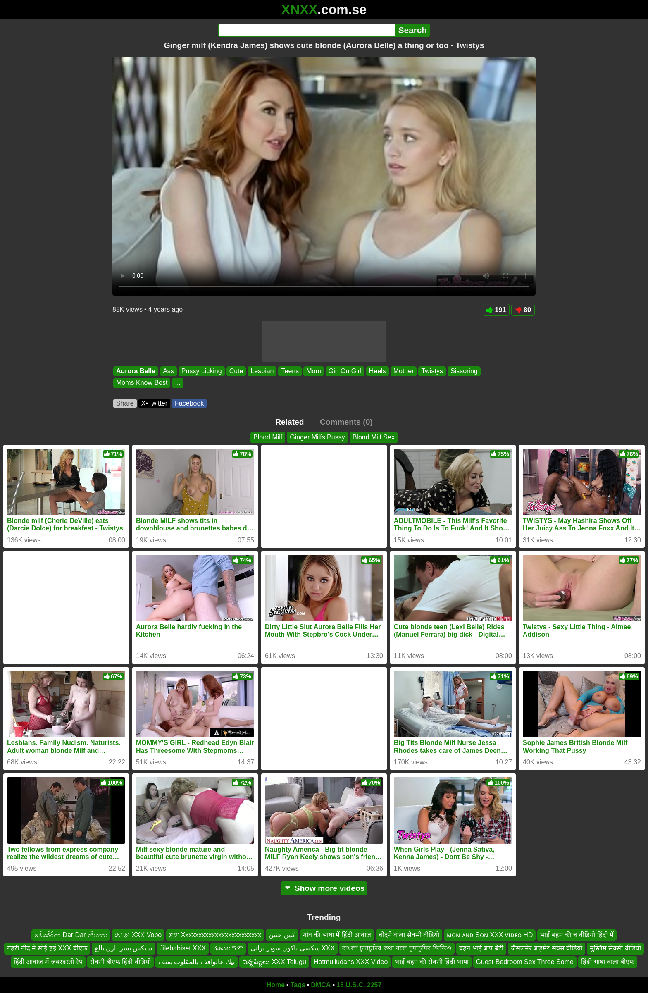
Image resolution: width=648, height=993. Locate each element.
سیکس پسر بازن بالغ (123, 948)
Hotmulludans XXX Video (351, 961)
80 (523, 309)
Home (276, 984)
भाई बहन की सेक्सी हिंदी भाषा (431, 961)
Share (125, 403)
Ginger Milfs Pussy (317, 437)
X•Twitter (154, 403)
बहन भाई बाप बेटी (481, 948)
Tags (298, 984)
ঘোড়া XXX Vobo (138, 934)
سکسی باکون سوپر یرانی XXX (292, 948)
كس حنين (282, 934)
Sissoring (464, 371)
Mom (313, 371)
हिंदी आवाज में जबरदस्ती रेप (48, 961)
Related (289, 422)
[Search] (306, 30)
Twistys (432, 371)
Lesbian (262, 371)
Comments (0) (346, 422)
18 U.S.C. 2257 (358, 984)
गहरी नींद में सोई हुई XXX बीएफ (47, 948)
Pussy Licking (201, 371)
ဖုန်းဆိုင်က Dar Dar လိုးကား (70, 934)
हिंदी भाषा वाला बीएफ (607, 961)
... (177, 383)
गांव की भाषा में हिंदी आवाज (337, 934)
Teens (290, 371)
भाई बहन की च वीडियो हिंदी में (577, 934)
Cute (236, 371)
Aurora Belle (135, 371)
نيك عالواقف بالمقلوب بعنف (196, 961)
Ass (168, 371)
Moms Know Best (141, 383)
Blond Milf (267, 437)
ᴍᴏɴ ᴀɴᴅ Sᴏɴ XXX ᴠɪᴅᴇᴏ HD (490, 934)
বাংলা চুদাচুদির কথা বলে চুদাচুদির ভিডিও (397, 948)
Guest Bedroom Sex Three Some (525, 961)
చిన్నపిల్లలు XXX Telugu (274, 961)
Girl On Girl (345, 371)
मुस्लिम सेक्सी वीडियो (615, 948)
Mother (403, 371)
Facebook (189, 403)
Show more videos (324, 888)
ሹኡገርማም (228, 948)
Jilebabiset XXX (183, 948)
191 (496, 309)
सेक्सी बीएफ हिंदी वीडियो (120, 961)
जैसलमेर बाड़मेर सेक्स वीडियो (546, 948)
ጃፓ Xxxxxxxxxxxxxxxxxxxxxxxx (215, 934)
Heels (377, 371)
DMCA (321, 984)
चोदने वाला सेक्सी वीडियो (409, 934)
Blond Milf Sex (374, 437)
